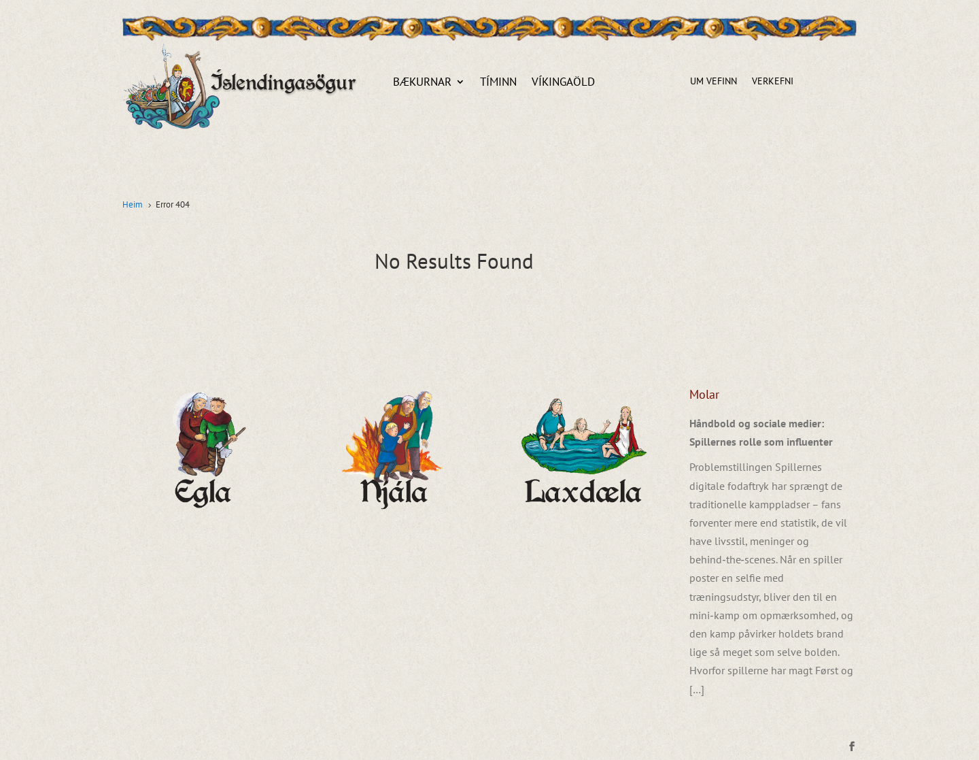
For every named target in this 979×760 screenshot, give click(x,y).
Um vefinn (713, 81)
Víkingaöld (563, 83)
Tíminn (498, 83)
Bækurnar (422, 83)
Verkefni (772, 81)
